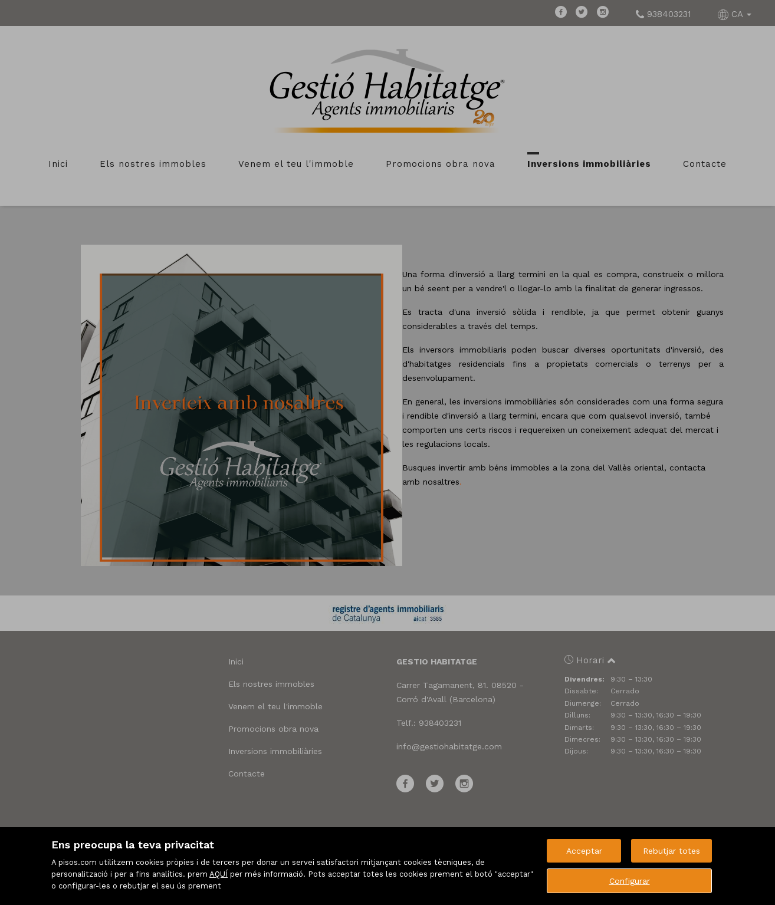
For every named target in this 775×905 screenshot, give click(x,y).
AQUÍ (218, 874)
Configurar (629, 881)
